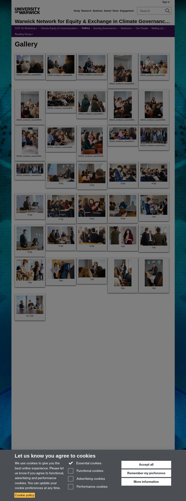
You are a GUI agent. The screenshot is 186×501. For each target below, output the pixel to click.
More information (146, 482)
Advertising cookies (86, 479)
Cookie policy (24, 495)
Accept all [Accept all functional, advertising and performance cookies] (146, 464)
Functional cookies (85, 471)
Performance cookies (88, 487)
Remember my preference (146, 473)
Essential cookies (85, 463)
